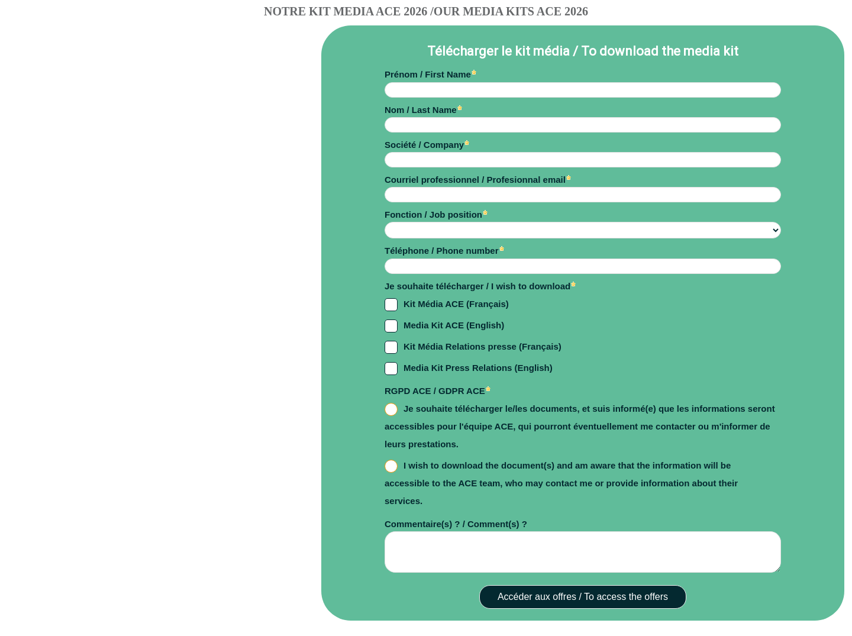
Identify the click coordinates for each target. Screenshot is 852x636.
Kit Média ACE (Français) (456, 304)
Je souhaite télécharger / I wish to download (477, 286)
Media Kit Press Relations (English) (478, 368)
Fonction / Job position (433, 214)
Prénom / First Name (428, 74)
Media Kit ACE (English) (454, 325)
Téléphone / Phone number (442, 251)
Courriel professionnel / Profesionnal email (475, 180)
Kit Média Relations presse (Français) (482, 346)
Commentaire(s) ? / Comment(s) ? (456, 524)
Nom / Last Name (421, 110)
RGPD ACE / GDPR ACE (435, 391)
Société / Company (424, 145)
